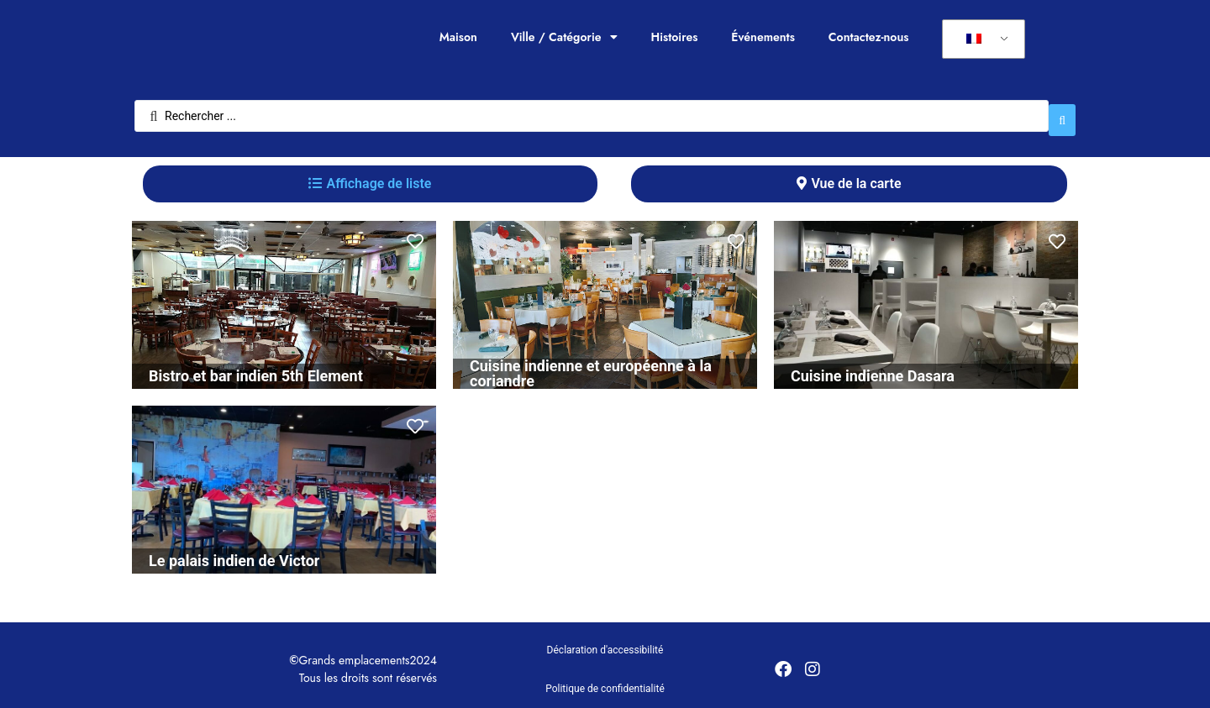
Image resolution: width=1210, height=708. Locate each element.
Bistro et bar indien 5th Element (256, 367)
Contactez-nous (869, 37)
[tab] (370, 175)
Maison (458, 37)
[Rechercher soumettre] (1062, 112)
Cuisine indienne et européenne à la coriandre (591, 365)
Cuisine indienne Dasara (873, 367)
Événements (763, 37)
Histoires (674, 37)
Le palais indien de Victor (234, 552)
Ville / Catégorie (564, 37)
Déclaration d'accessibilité (605, 642)
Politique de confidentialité (605, 680)
